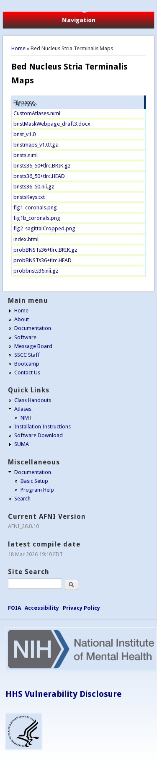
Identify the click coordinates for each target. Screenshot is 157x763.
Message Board (33, 346)
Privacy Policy (81, 608)
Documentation (32, 328)
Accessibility (42, 608)
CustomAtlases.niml (36, 113)
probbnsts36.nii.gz (35, 271)
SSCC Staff (27, 355)
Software (25, 337)
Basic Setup (34, 481)
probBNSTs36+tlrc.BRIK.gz (45, 250)
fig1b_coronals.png (36, 218)
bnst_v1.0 (24, 134)
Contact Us (27, 372)
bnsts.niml (25, 155)
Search (22, 498)
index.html (26, 239)
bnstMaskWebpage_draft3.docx (51, 124)
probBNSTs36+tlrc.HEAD (42, 260)
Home (18, 48)
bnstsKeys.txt (29, 197)
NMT (26, 418)
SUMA (21, 444)
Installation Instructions (42, 426)
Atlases (22, 409)
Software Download (38, 435)
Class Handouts (32, 400)
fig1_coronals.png (35, 207)
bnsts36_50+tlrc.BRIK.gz (41, 165)
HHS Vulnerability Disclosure (63, 694)
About (21, 319)
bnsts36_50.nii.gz (33, 186)
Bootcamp (26, 364)
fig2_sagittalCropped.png (44, 228)
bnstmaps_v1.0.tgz (35, 145)
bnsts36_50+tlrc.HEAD (39, 176)
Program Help (37, 490)
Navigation (78, 20)
